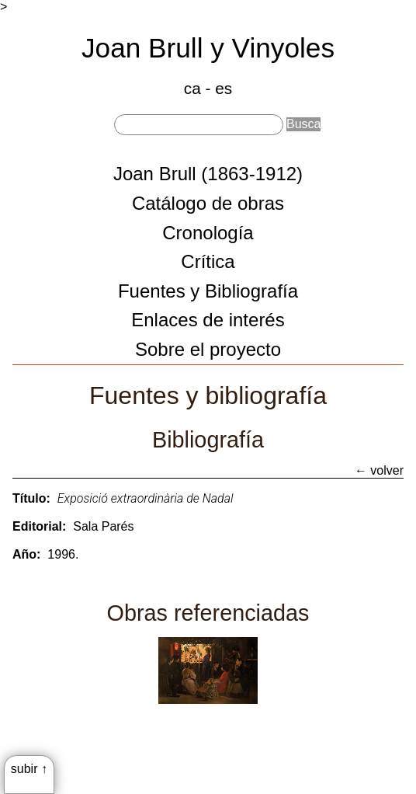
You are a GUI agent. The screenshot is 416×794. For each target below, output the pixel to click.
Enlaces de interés (207, 319)
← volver (379, 470)
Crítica (207, 261)
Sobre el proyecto (208, 349)
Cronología (207, 232)
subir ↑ (29, 768)
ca (192, 88)
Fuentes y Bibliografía (208, 290)
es (223, 88)
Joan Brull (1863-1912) (208, 173)
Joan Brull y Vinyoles (208, 48)
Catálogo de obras (208, 203)
